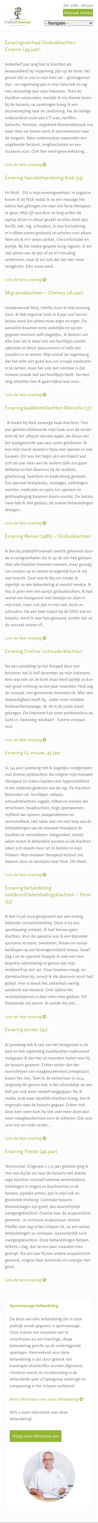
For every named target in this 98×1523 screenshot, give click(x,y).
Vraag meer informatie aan (35, 1436)
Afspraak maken (78, 12)
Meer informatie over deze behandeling (46, 1399)
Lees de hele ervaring (25, 164)
